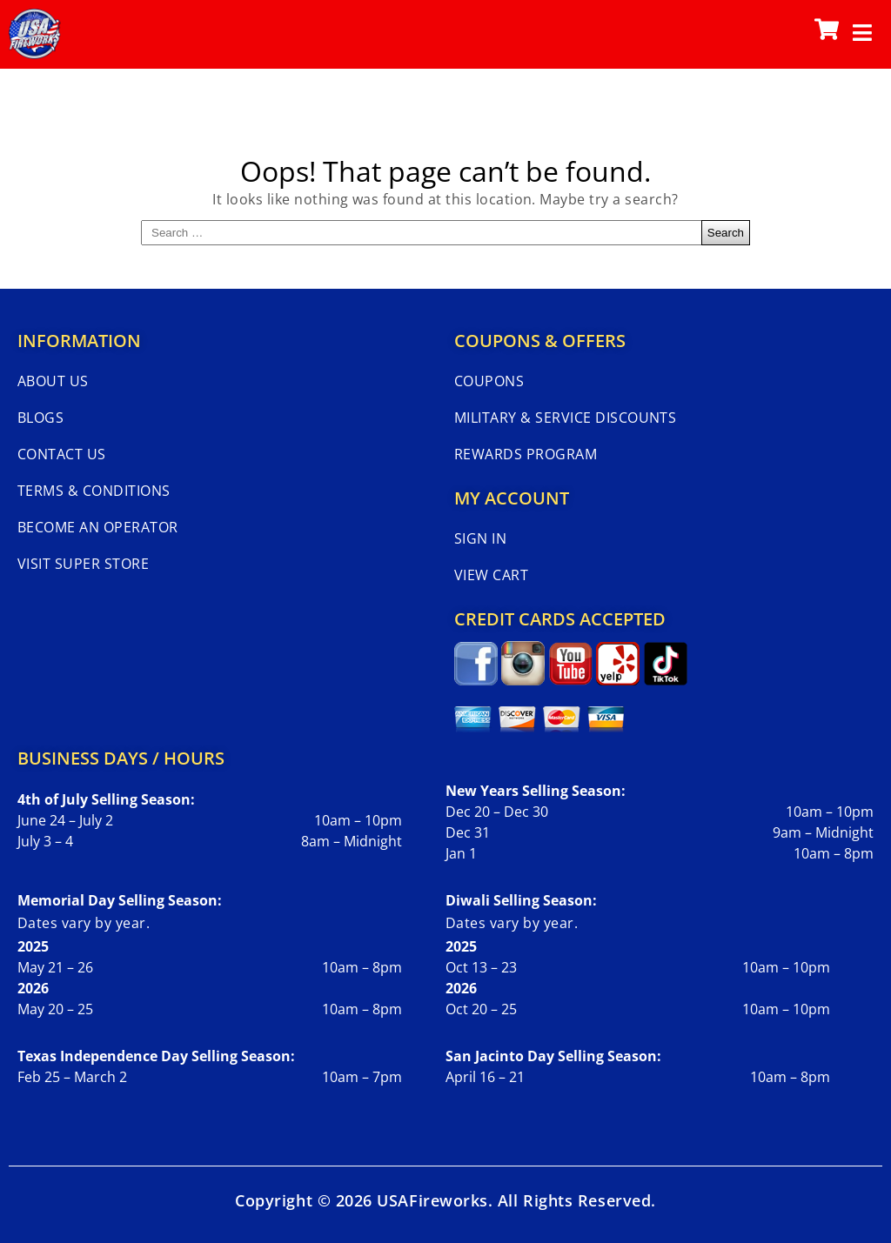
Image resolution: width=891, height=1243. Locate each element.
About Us (53, 381)
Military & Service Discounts (565, 417)
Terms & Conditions (94, 490)
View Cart (491, 575)
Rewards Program (525, 454)
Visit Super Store (83, 563)
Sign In (480, 538)
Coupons (489, 381)
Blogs (40, 417)
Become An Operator (97, 527)
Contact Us (61, 454)
